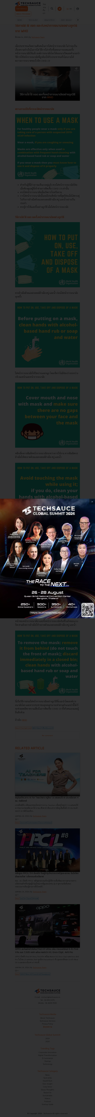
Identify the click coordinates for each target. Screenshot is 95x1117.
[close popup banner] (92, 501)
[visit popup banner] (47, 558)
